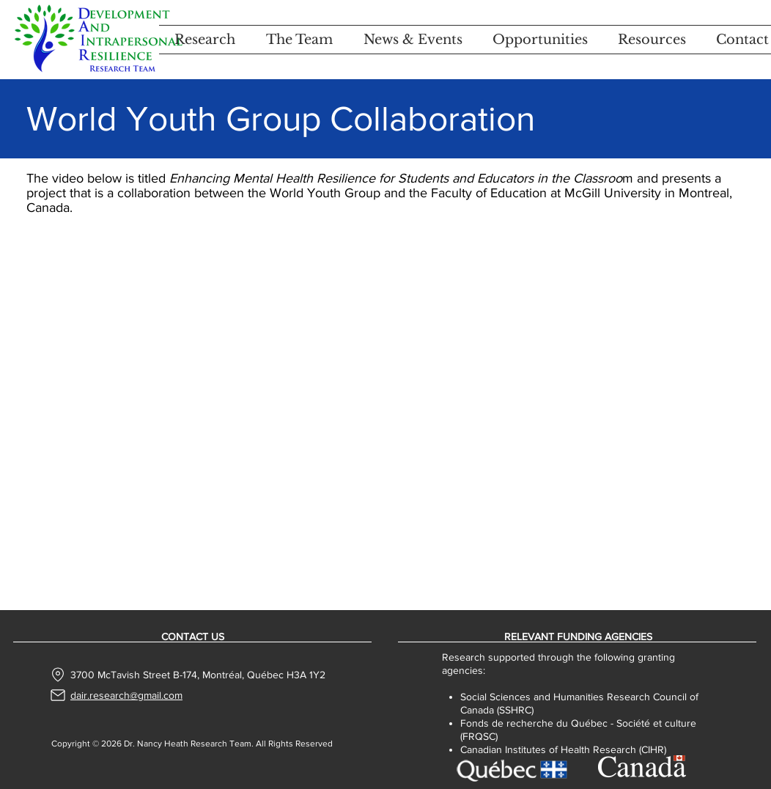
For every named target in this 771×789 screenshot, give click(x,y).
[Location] (58, 674)
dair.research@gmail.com (126, 695)
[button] (205, 40)
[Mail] (58, 695)
